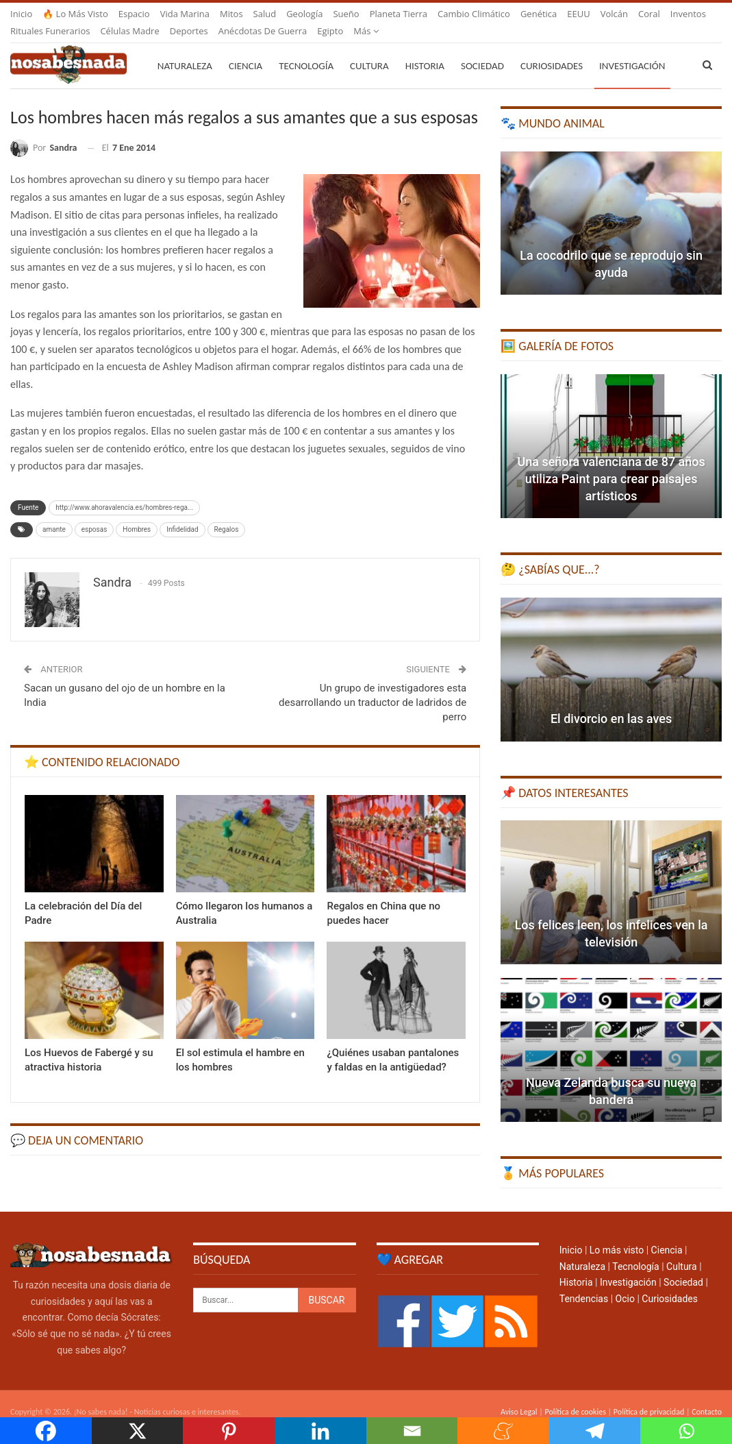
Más (613, 14)
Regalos (226, 513)
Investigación (628, 1265)
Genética (538, 14)
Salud (265, 14)
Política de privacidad (649, 1395)
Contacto (707, 1395)
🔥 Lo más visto (75, 14)
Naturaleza (184, 49)
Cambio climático (474, 14)
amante (54, 513)
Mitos (231, 14)
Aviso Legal (519, 1395)
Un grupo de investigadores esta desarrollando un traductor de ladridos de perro (372, 686)
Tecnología (306, 49)
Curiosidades (551, 49)
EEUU (578, 14)
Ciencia (245, 49)
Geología (304, 14)
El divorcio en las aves (611, 702)
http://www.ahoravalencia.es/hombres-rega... (124, 491)
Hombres (137, 513)
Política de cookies (574, 1395)
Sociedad (482, 49)
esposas (94, 513)
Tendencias (583, 1282)
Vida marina (185, 14)
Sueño (346, 14)
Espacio (134, 14)
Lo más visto (617, 1233)
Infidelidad (182, 513)
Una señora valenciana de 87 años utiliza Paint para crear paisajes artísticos (611, 462)
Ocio (625, 1282)
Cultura (369, 49)
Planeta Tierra (398, 14)
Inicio (21, 14)
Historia (424, 49)
